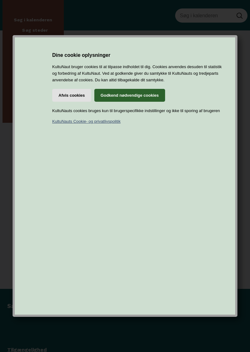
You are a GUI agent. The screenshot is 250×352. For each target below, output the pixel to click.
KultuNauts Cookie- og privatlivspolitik (86, 121)
